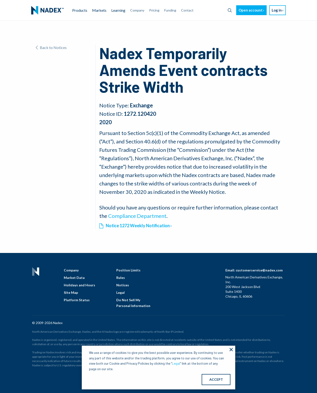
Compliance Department (137, 216)
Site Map (71, 292)
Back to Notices (51, 47)
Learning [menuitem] (118, 10)
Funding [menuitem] (170, 10)
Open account (251, 10)
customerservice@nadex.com (259, 270)
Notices (122, 285)
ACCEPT (216, 379)
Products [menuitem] (79, 10)
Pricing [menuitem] (154, 10)
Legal (120, 292)
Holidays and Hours (79, 285)
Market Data (74, 278)
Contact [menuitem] (187, 10)
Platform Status (77, 300)
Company (71, 270)
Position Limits (128, 270)
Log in (277, 10)
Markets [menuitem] (99, 10)
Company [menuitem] (137, 10)
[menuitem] (47, 10)
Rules (120, 278)
